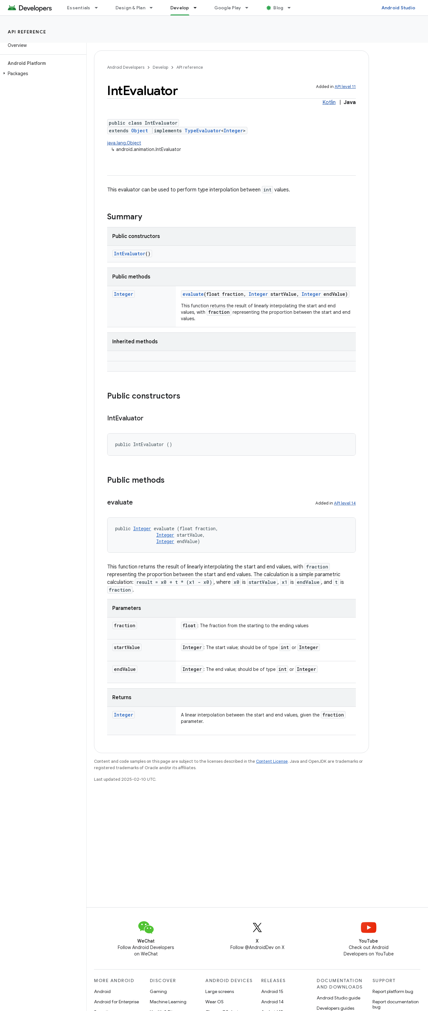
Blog (278, 8)
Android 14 (272, 1002)
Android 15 (272, 991)
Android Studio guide (338, 998)
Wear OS (214, 1002)
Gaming (158, 991)
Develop (160, 67)
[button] (42, 73)
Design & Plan (130, 8)
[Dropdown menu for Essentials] (99, 7)
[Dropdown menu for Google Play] (249, 7)
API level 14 (345, 503)
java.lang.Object (124, 143)
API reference (27, 32)
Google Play (227, 8)
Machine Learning (168, 1002)
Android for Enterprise (116, 1002)
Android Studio (398, 8)
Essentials (78, 8)
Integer (233, 130)
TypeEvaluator (202, 130)
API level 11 (345, 86)
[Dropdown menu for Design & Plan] (154, 7)
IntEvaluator (129, 254)
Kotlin (329, 102)
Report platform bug (392, 991)
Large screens (219, 991)
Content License (272, 761)
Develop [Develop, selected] (179, 8)
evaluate (193, 294)
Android (102, 991)
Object (139, 130)
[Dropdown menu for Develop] (198, 7)
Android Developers (125, 67)
